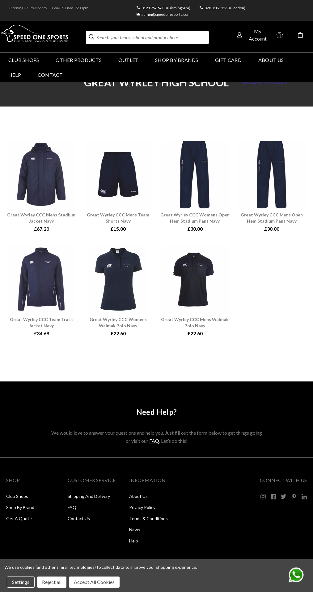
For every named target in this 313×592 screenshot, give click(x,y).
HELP (14, 75)
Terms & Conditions (148, 518)
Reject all (51, 582)
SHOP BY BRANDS (176, 60)
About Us (271, 60)
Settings (20, 582)
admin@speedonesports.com (166, 14)
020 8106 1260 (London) (225, 8)
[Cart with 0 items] (300, 35)
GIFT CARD (228, 60)
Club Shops (23, 60)
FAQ (154, 441)
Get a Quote (19, 518)
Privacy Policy (142, 507)
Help (133, 540)
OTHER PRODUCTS (78, 60)
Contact (50, 75)
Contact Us (79, 518)
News (134, 529)
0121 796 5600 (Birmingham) (166, 8)
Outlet (128, 60)
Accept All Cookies (94, 582)
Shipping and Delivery (89, 496)
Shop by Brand (20, 507)
